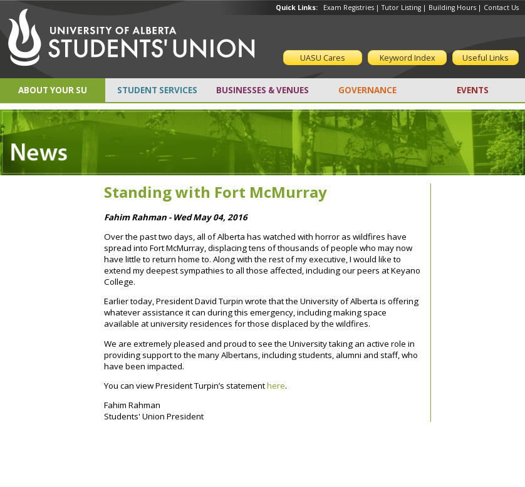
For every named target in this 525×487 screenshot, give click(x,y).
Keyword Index (407, 57)
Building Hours (452, 7)
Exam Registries (348, 7)
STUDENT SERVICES (157, 90)
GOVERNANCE (367, 90)
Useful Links (485, 57)
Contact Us (501, 7)
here (276, 385)
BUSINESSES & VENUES (262, 90)
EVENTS (473, 90)
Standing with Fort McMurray (215, 192)
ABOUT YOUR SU (52, 90)
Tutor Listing (401, 7)
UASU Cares (322, 57)
